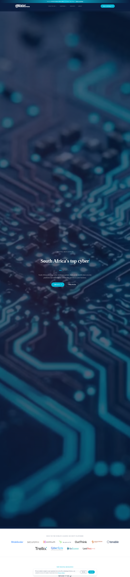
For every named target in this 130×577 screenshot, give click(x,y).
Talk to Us (58, 284)
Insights (72, 6)
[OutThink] (81, 542)
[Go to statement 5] (68, 270)
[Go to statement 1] (60, 270)
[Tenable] (113, 542)
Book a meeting (79, 1)
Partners (63, 6)
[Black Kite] (65, 542)
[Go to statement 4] (67, 270)
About (80, 6)
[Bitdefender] (17, 542)
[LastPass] (89, 548)
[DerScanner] (73, 548)
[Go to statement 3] (65, 270)
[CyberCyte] (57, 548)
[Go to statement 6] (70, 270)
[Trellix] (41, 548)
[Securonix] (33, 542)
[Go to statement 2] (63, 270)
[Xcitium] (49, 542)
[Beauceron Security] (97, 542)
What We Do (52, 6)
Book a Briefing (107, 6)
